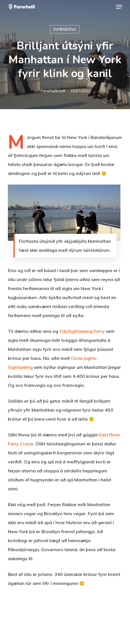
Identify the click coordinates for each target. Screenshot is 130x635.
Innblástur (64, 29)
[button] (119, 7)
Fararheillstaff (53, 91)
